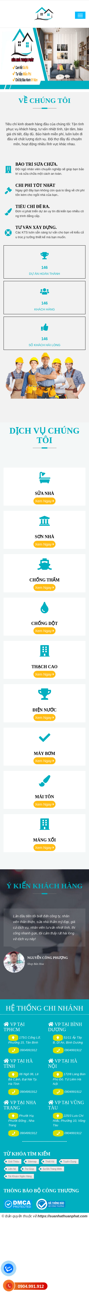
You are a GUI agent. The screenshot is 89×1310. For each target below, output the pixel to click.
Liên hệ (12, 1169)
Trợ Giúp (29, 1169)
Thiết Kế (49, 1161)
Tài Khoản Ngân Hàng (20, 1176)
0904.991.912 (31, 1286)
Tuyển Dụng (69, 1161)
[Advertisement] (44, 1264)
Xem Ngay (44, 501)
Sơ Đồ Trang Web (52, 1169)
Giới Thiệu (13, 1161)
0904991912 (28, 1050)
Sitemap (32, 1161)
